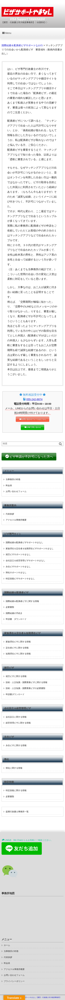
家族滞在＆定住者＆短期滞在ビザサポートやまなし (30, 548)
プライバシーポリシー (14, 981)
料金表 (9, 485)
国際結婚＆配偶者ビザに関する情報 (22, 601)
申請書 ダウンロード (16, 619)
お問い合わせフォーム (16, 491)
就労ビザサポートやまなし (18, 554)
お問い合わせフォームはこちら (34, 419)
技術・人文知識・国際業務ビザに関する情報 (26, 682)
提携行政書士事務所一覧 (17, 811)
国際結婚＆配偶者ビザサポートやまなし (24, 542)
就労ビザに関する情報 (16, 676)
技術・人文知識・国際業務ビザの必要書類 (25, 688)
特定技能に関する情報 (16, 790)
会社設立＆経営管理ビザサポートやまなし (25, 560)
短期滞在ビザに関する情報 (18, 653)
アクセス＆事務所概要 (16, 520)
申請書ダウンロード (15, 694)
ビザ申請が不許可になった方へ (31, 456)
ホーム (7, 945)
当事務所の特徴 (13, 479)
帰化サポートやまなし (16, 572)
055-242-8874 (34, 399)
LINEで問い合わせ (34, 427)
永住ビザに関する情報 (16, 745)
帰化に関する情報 (14, 768)
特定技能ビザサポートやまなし (20, 578)
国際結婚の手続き (14, 613)
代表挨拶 (10, 514)
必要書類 (10, 607)
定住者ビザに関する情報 (17, 648)
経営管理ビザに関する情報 (18, 723)
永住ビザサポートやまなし (18, 566)
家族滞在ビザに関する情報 (18, 641)
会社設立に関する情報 (16, 717)
